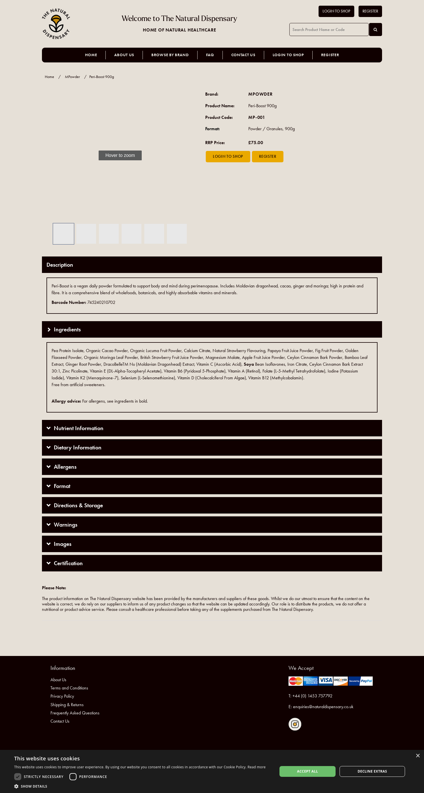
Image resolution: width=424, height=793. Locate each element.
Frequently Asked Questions (74, 713)
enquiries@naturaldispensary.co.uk (323, 706)
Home (91, 54)
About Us (124, 54)
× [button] (417, 756)
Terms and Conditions (69, 688)
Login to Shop (336, 11)
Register (370, 11)
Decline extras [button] (372, 771)
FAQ (210, 54)
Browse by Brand (170, 54)
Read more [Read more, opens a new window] (256, 767)
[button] (50, 156)
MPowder (72, 76)
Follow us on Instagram (295, 724)
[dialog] (212, 771)
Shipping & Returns (67, 704)
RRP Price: (215, 142)
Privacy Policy (62, 696)
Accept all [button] (307, 771)
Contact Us (243, 54)
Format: (212, 128)
